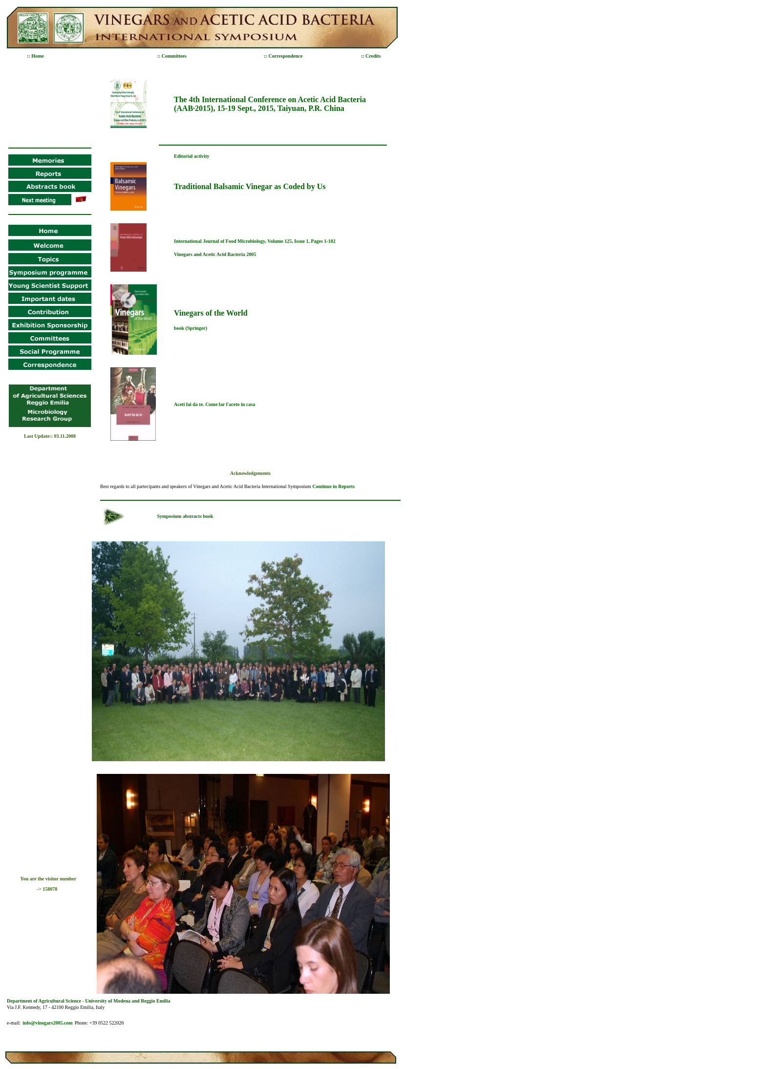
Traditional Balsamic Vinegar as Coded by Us (250, 186)
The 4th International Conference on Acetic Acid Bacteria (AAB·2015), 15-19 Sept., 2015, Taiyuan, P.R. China (270, 103)
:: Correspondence (283, 56)
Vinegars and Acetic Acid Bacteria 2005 (215, 254)
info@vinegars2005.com (47, 1023)
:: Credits (371, 56)
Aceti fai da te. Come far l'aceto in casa (214, 404)
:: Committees (172, 56)
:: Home (35, 56)
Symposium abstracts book (185, 516)
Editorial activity (192, 156)
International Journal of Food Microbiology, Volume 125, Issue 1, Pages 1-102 (255, 241)
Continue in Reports (333, 486)
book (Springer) (190, 328)
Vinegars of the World (211, 313)
